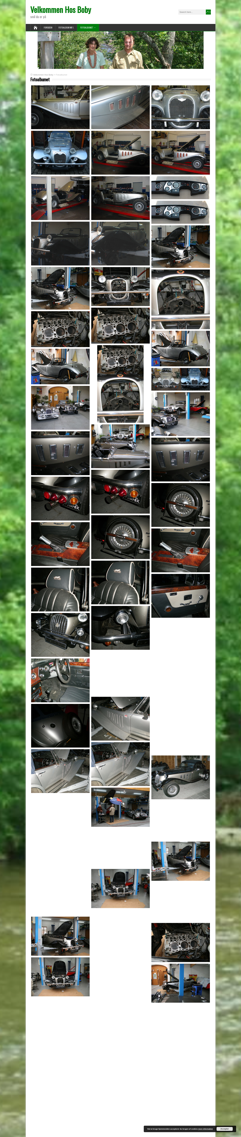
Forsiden (48, 27)
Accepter (224, 1129)
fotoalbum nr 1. (66, 27)
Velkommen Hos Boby (60, 9)
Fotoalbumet (86, 27)
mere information (205, 1129)
